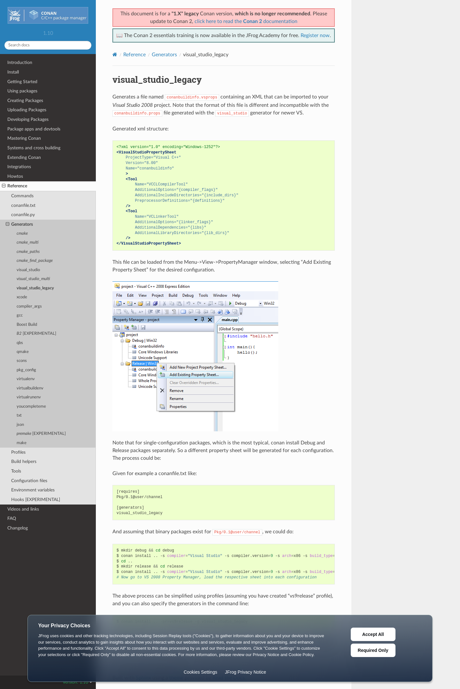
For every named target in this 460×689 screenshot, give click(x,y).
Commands (22, 195)
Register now (315, 35)
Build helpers (23, 461)
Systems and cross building (33, 147)
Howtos (15, 176)
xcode (22, 297)
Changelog (17, 528)
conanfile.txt (23, 205)
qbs (20, 343)
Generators (19, 224)
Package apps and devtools (33, 129)
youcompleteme (31, 406)
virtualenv (26, 379)
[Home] (114, 54)
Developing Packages (28, 119)
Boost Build (27, 325)
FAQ (11, 518)
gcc (20, 315)
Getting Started (22, 81)
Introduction (19, 62)
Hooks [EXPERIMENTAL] (35, 499)
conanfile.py (23, 214)
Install (13, 72)
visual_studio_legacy (35, 288)
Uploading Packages (26, 109)
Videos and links (23, 509)
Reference (14, 186)
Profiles (18, 452)
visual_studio (28, 270)
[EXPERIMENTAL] (36, 334)
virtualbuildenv (30, 388)
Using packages (22, 91)
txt (19, 415)
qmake (23, 352)
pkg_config (26, 370)
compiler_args (29, 306)
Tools (16, 471)
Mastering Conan (24, 138)
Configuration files (29, 480)
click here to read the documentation (246, 21)
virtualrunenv (29, 397)
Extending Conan (24, 157)
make (22, 443)
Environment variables (33, 490)
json (20, 425)
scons (22, 361)
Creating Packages (25, 100)
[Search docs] (48, 45)
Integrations (19, 166)
